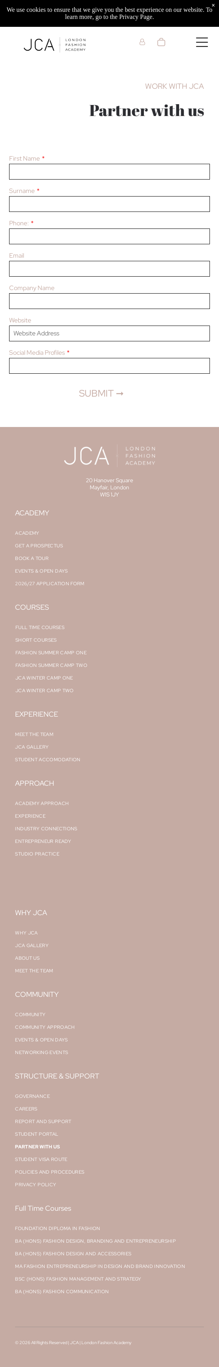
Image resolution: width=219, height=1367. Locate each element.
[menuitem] (109, 533)
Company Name (32, 288)
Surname (22, 191)
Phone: (19, 223)
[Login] (142, 42)
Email (16, 255)
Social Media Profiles (37, 352)
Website (20, 320)
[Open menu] (202, 42)
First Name (24, 158)
